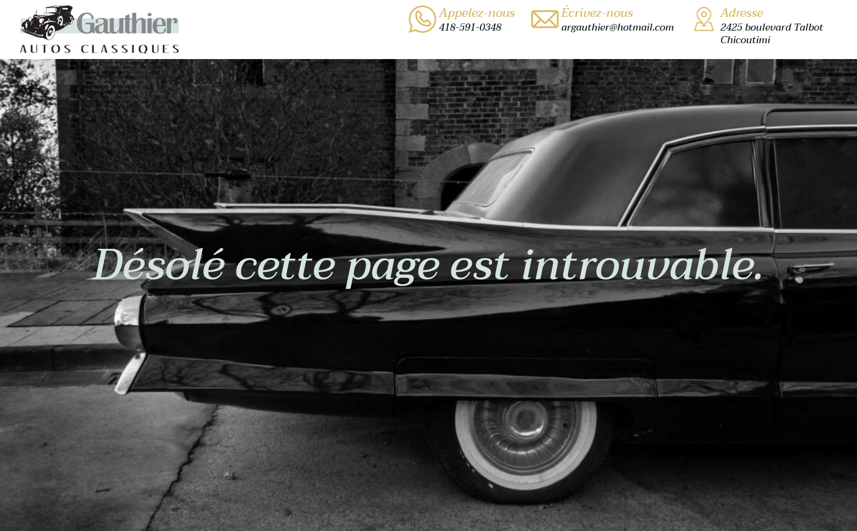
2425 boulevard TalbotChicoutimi (771, 34)
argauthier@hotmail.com (617, 27)
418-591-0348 (470, 27)
